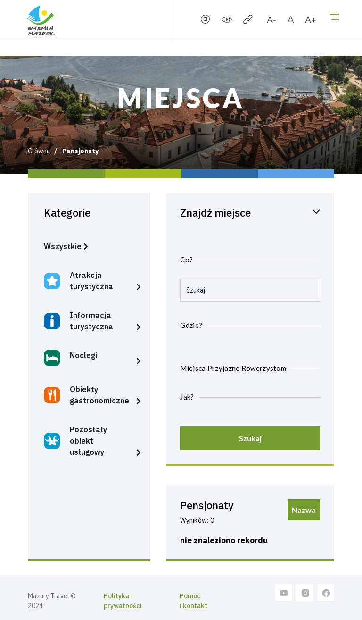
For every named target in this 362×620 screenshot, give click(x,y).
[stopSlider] (205, 21)
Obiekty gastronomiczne (86, 395)
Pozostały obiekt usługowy (75, 441)
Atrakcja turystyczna (78, 280)
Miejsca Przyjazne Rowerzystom (233, 368)
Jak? (187, 397)
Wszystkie (66, 246)
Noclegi (70, 358)
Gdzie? (191, 325)
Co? (186, 259)
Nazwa (304, 509)
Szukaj (250, 438)
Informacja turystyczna (78, 320)
